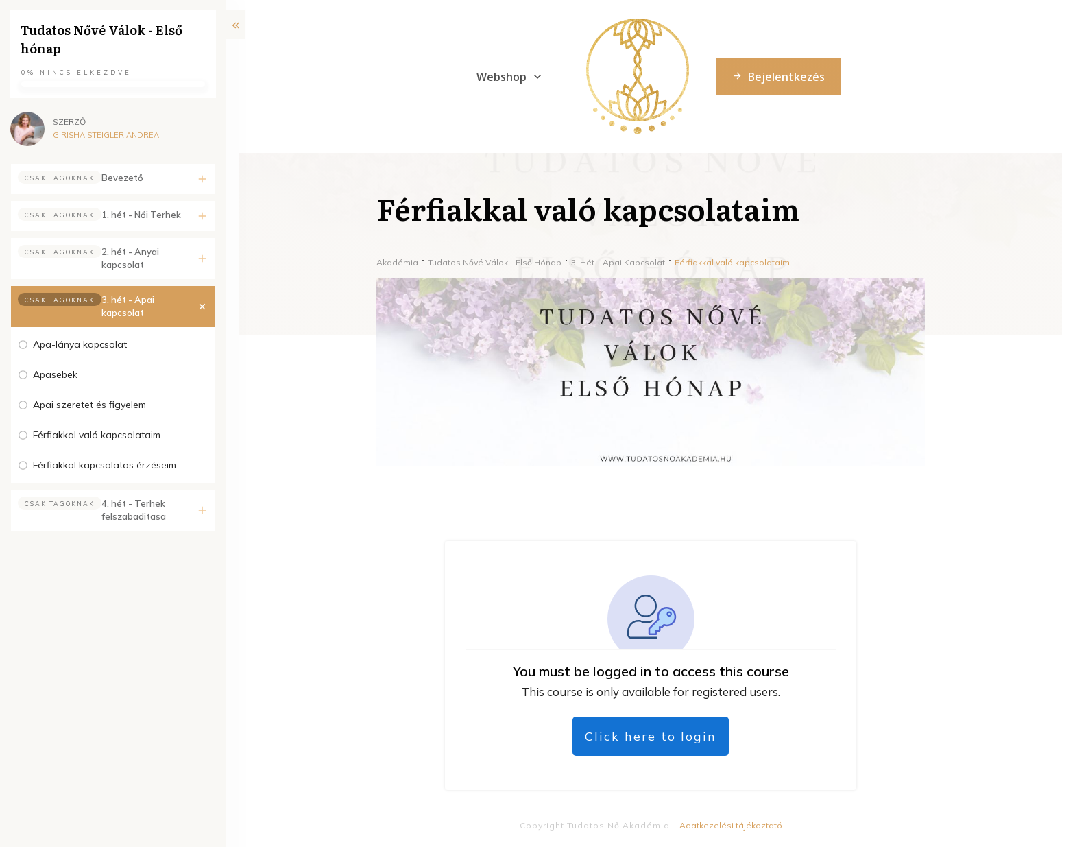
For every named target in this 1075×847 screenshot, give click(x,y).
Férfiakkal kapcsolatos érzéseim (104, 465)
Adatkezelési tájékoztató (730, 825)
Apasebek (55, 374)
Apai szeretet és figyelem (89, 404)
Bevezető (122, 177)
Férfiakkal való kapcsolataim (96, 435)
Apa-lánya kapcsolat (80, 344)
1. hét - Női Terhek (141, 214)
